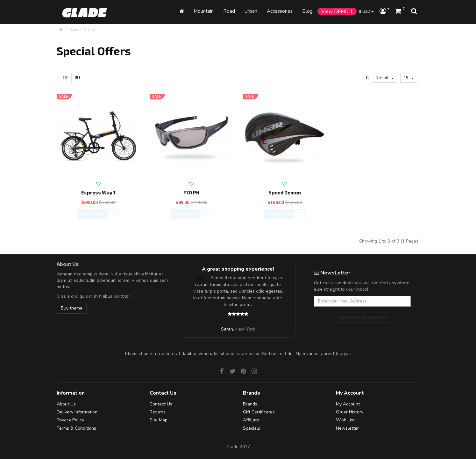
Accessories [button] (280, 11)
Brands (250, 404)
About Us (66, 404)
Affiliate (251, 420)
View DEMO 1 (337, 11)
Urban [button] (251, 11)
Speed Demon (284, 192)
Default (384, 77)
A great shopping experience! (238, 269)
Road (229, 11)
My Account (348, 404)
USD (366, 11)
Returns (158, 412)
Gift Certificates (259, 412)
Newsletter (347, 428)
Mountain (204, 11)
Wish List (345, 420)
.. (251, 305)
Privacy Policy (70, 420)
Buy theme (71, 308)
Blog (307, 11)
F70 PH (191, 192)
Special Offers (82, 29)
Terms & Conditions (76, 428)
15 (409, 77)
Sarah (227, 329)
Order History (349, 412)
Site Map (158, 420)
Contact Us (161, 404)
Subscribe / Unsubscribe (362, 317)
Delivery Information (77, 412)
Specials (251, 428)
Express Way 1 (98, 192)
